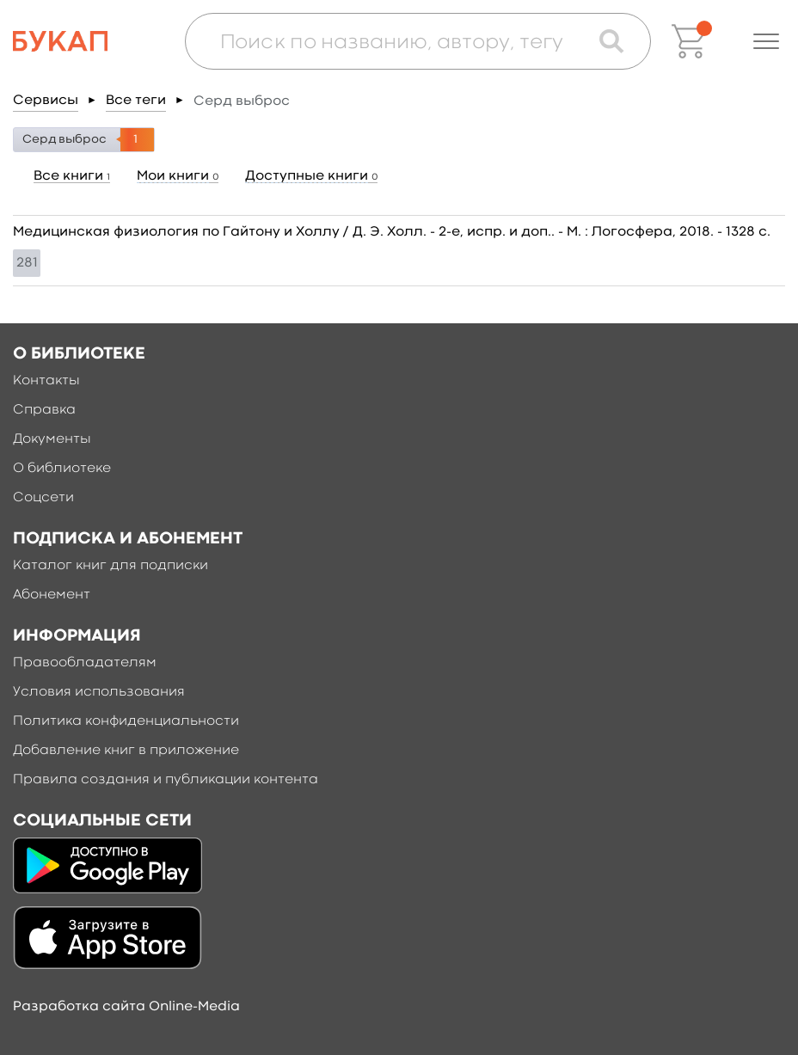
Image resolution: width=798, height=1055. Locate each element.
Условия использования (99, 692)
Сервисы (45, 101)
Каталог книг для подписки (110, 566)
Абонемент (51, 595)
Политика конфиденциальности (126, 721)
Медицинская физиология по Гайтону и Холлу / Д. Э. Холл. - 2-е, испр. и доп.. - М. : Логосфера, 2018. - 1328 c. (391, 232)
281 (27, 263)
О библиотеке (62, 469)
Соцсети (43, 498)
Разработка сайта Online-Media (126, 1007)
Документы (52, 439)
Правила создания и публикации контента (165, 780)
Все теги (136, 101)
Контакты (46, 381)
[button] (766, 41)
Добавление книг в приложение (126, 751)
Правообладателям (85, 663)
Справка (44, 410)
